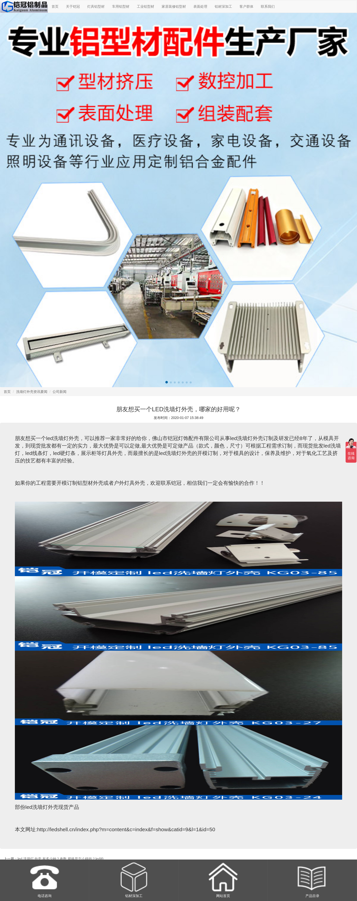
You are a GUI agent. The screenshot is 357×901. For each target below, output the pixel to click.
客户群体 (246, 6)
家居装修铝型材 (174, 6)
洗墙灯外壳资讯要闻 (31, 392)
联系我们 (268, 6)
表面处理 (200, 6)
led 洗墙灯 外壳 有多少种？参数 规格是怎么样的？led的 (61, 859)
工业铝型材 (145, 6)
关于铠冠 (73, 6)
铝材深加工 (223, 6)
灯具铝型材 (96, 6)
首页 (55, 6)
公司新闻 (59, 392)
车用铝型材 (120, 6)
